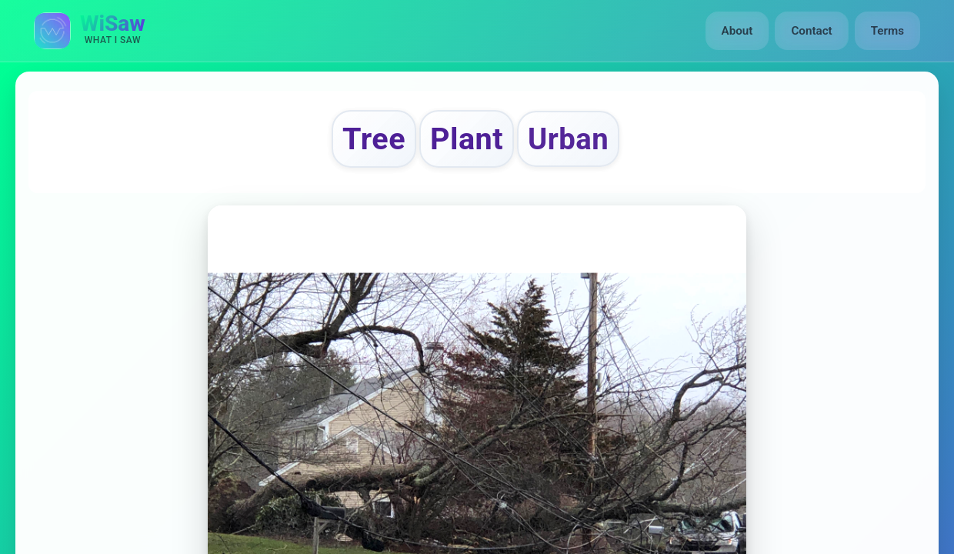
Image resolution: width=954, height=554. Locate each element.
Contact (811, 31)
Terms (887, 31)
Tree (373, 139)
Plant (466, 139)
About (737, 31)
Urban (568, 139)
